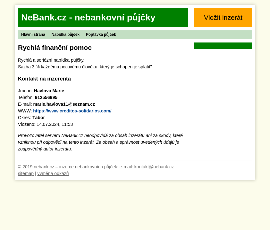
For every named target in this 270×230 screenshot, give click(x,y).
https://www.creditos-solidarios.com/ (72, 110)
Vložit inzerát (223, 17)
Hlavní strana (33, 34)
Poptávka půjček (101, 34)
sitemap (26, 173)
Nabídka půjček (66, 34)
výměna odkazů (53, 173)
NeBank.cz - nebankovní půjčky (88, 17)
